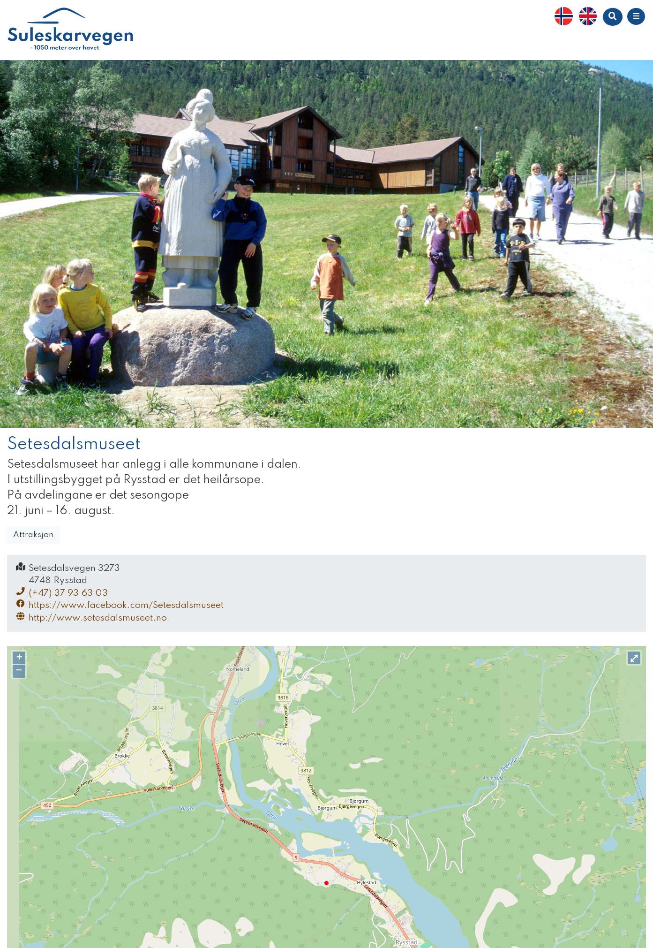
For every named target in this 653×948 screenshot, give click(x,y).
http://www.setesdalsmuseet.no (91, 617)
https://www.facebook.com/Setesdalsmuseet (119, 604)
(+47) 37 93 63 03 (61, 592)
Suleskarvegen (70, 30)
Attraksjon (33, 535)
